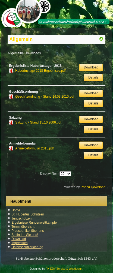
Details (93, 77)
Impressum (19, 243)
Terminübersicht (22, 227)
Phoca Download (93, 187)
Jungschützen (21, 218)
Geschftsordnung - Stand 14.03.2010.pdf (44, 96)
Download (91, 67)
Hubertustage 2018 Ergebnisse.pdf (40, 71)
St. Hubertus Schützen (27, 214)
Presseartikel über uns (27, 231)
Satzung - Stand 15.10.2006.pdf (38, 122)
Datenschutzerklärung (27, 247)
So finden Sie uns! (24, 235)
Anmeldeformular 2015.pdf (34, 148)
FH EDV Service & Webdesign (64, 268)
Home (15, 210)
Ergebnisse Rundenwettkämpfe (34, 222)
